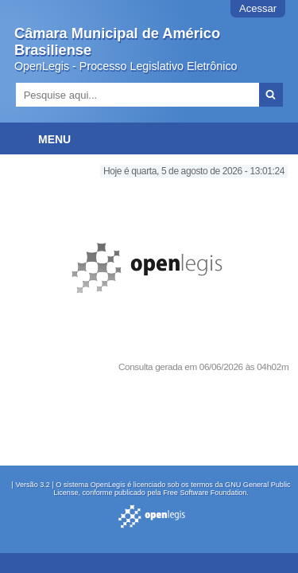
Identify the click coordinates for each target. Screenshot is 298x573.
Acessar (258, 8)
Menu (54, 139)
